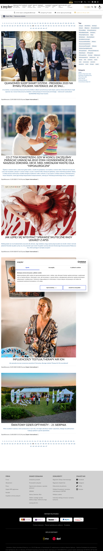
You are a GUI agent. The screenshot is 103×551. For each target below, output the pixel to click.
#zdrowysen (92, 62)
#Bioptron (87, 33)
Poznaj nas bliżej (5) (82, 85)
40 (22, 31)
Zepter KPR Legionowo (12, 494)
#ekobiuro (92, 37)
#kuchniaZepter (90, 42)
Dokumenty (57, 481)
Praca (7, 491)
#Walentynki (97, 60)
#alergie (81, 30)
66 (43, 33)
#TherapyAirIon (82, 60)
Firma (8, 481)
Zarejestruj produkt (34, 484)
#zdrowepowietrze (83, 62)
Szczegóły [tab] (51, 267)
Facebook (81, 484)
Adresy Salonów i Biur (35, 499)
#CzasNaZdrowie (95, 33)
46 (38, 31)
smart (87, 69)
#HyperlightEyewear (84, 39)
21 (48, 28)
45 (35, 31)
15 (32, 28)
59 (71, 31)
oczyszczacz (86, 67)
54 (59, 31)
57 (66, 31)
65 (41, 33)
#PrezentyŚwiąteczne (93, 55)
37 (15, 31)
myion (95, 64)
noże (80, 67)
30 (71, 28)
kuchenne (90, 64)
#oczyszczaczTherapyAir (84, 51)
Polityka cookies (57, 499)
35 (10, 31)
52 (53, 31)
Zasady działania (36, 481)
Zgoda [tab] (27, 267)
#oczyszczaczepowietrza (84, 48)
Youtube (80, 494)
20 (45, 28)
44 (33, 31)
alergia (80, 64)
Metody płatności (51, 519)
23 (53, 28)
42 (28, 31)
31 (73, 28)
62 (33, 33)
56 (64, 31)
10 (19, 28)
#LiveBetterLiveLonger (84, 44)
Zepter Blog (9, 21)
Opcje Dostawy (51, 537)
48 (43, 31)
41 (25, 31)
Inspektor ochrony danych (13, 500)
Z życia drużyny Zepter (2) (84, 86)
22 (50, 28)
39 (20, 31)
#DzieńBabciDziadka (83, 37)
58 (69, 31)
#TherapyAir (90, 57)
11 (22, 28)
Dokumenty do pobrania (59, 491)
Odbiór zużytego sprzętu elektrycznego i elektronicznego (38, 503)
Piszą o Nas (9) (81, 83)
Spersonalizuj (51, 287)
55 (61, 31)
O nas (7, 484)
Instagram (81, 488)
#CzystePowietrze (91, 35)
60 (74, 31)
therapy (92, 69)
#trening (90, 60)
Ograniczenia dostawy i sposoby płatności (38, 492)
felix (85, 64)
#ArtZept (94, 30)
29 (68, 28)
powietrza (81, 69)
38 (17, 31)
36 (12, 31)
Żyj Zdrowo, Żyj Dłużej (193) (84, 80)
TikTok (80, 491)
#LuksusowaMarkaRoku (84, 46)
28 (66, 28)
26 (60, 28)
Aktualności (9, 488)
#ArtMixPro (87, 30)
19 (42, 28)
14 (30, 28)
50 (48, 31)
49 (46, 31)
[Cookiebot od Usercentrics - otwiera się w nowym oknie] (79, 262)
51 (51, 31)
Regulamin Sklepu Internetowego (62, 484)
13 (27, 28)
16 (35, 28)
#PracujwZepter (83, 55)
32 (2, 31)
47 (41, 31)
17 (37, 28)
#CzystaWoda (82, 35)
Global (79, 77)
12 (24, 28)
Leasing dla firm (33, 508)
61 (31, 33)
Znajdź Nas (80, 481)
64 (38, 33)
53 (56, 31)
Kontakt (8, 497)
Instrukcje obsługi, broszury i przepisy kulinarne (63, 503)
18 (40, 28)
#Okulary (94, 51)
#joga (92, 39)
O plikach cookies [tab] (75, 267)
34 (7, 31)
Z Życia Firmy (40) (82, 82)
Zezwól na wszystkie (74, 287)
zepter (97, 69)
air (97, 62)
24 (55, 28)
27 (63, 28)
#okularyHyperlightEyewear (85, 53)
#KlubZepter (82, 42)
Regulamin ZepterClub (59, 488)
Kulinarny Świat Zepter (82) (84, 79)
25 (58, 28)
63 (36, 33)
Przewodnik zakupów (35, 488)
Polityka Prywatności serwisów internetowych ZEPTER (61, 495)
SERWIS (31, 496)
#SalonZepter (82, 57)
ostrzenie (93, 67)
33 (4, 31)
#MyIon (94, 46)
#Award (81, 33)
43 (30, 31)
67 (46, 33)
